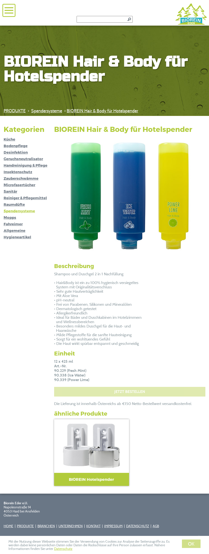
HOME (8, 526)
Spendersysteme (46, 111)
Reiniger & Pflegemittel (25, 198)
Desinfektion (16, 152)
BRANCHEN (46, 526)
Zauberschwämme (21, 178)
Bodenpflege (16, 145)
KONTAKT (93, 526)
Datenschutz (63, 549)
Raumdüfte (14, 204)
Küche (9, 139)
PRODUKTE (15, 111)
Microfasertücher (19, 185)
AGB (156, 526)
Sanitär (10, 191)
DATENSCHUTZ (137, 526)
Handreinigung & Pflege (25, 165)
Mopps (10, 217)
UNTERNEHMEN (70, 526)
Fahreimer (13, 224)
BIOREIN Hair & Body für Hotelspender (102, 111)
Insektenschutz (18, 172)
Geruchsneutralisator (23, 158)
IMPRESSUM (113, 526)
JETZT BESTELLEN (129, 391)
